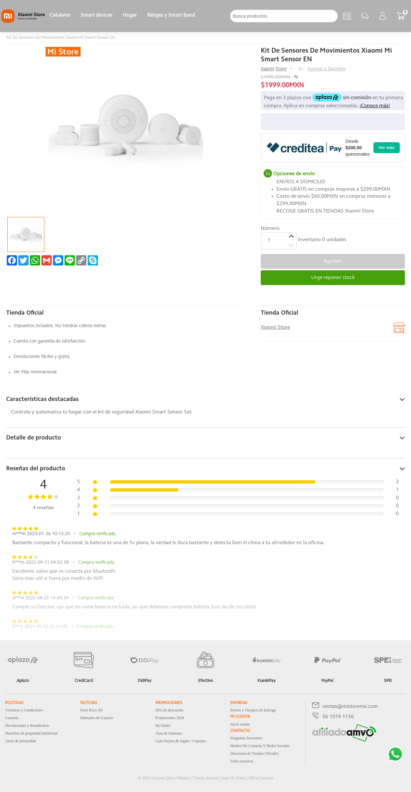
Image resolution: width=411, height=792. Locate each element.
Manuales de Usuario (96, 718)
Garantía (11, 718)
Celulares (60, 15)
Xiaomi (267, 69)
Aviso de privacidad (20, 741)
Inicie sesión (239, 724)
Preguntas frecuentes (246, 738)
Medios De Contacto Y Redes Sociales (260, 746)
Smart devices (96, 15)
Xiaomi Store (275, 327)
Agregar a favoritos (326, 69)
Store (280, 69)
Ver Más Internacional (35, 372)
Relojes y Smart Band (171, 15)
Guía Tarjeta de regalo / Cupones (180, 741)
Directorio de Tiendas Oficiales (254, 753)
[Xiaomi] (23, 21)
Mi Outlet (163, 725)
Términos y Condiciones (24, 710)
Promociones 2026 (169, 718)
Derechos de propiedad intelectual (31, 733)
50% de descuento (169, 710)
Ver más (387, 147)
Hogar (130, 15)
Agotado (333, 261)
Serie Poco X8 (91, 710)
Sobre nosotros (241, 761)
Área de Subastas (168, 733)
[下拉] (205, 16)
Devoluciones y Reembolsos (27, 725)
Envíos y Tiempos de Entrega (252, 710)
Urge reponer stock (333, 277)
